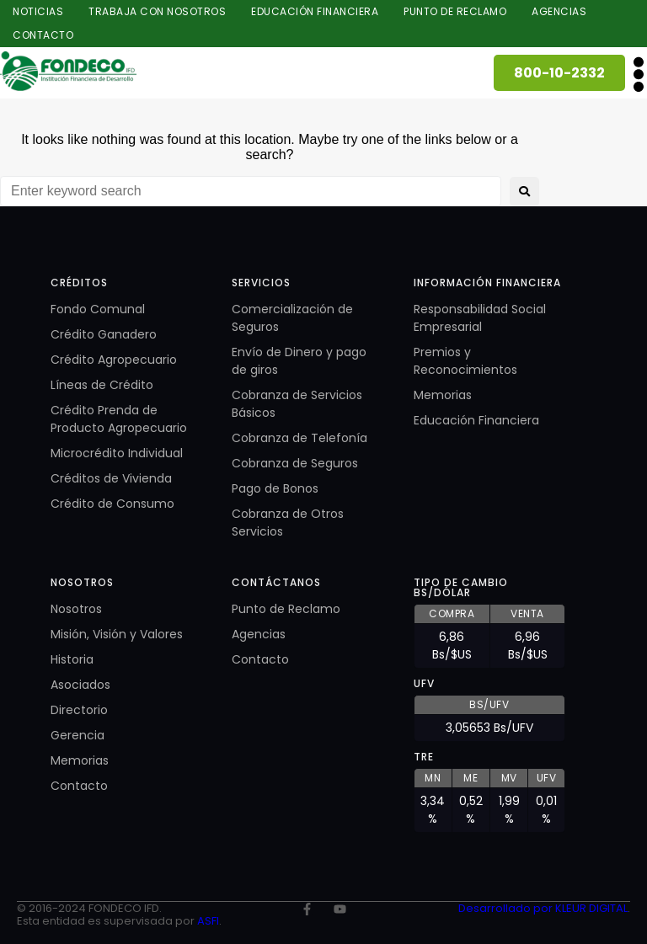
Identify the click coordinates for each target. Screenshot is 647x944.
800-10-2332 (559, 73)
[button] (638, 74)
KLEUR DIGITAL (591, 908)
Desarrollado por (506, 908)
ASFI (208, 921)
